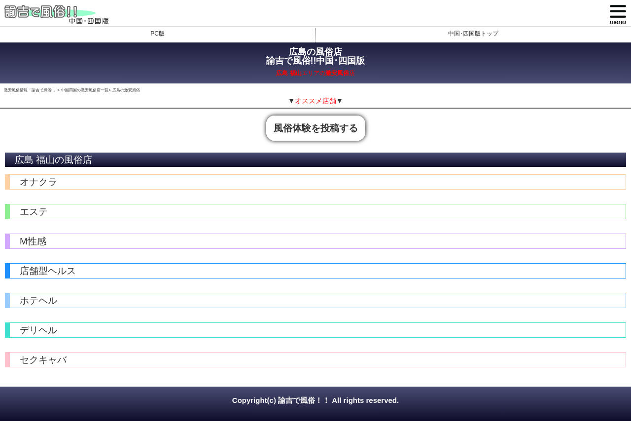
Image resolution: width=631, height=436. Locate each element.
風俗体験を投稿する (316, 128)
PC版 (157, 33)
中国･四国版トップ (473, 33)
